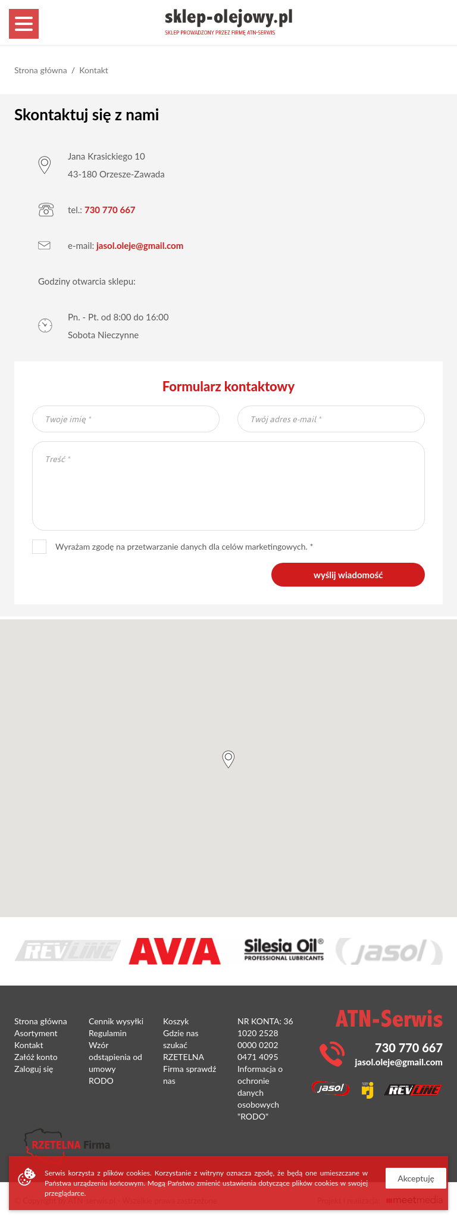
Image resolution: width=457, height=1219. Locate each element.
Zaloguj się (33, 1069)
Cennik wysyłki (116, 1021)
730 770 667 (110, 209)
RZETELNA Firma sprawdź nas (189, 1069)
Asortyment (35, 1033)
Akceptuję (415, 1178)
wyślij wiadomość (348, 574)
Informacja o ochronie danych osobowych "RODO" (260, 1092)
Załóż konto (36, 1057)
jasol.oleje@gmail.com (139, 245)
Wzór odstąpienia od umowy (115, 1057)
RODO (101, 1080)
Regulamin (108, 1033)
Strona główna (40, 70)
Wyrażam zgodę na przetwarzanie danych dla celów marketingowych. (170, 547)
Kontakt (93, 70)
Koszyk (176, 1021)
